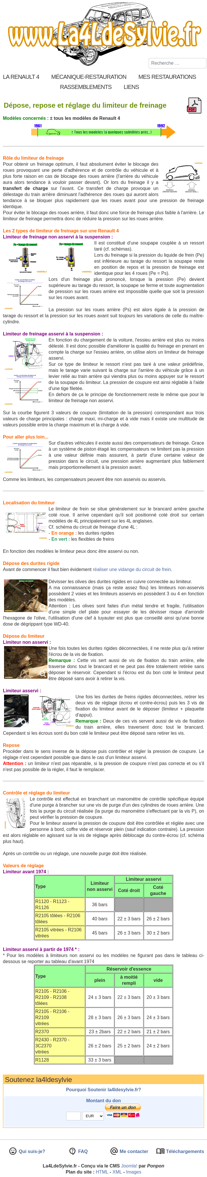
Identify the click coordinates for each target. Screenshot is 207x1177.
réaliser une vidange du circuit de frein (132, 569)
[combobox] (177, 63)
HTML (102, 1171)
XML (117, 1171)
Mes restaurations (167, 77)
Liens (131, 87)
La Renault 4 (21, 77)
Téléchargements (184, 1151)
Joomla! (129, 1165)
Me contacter (133, 1151)
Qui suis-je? (31, 1151)
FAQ (82, 1151)
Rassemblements (85, 87)
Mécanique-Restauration (88, 77)
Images (133, 1171)
